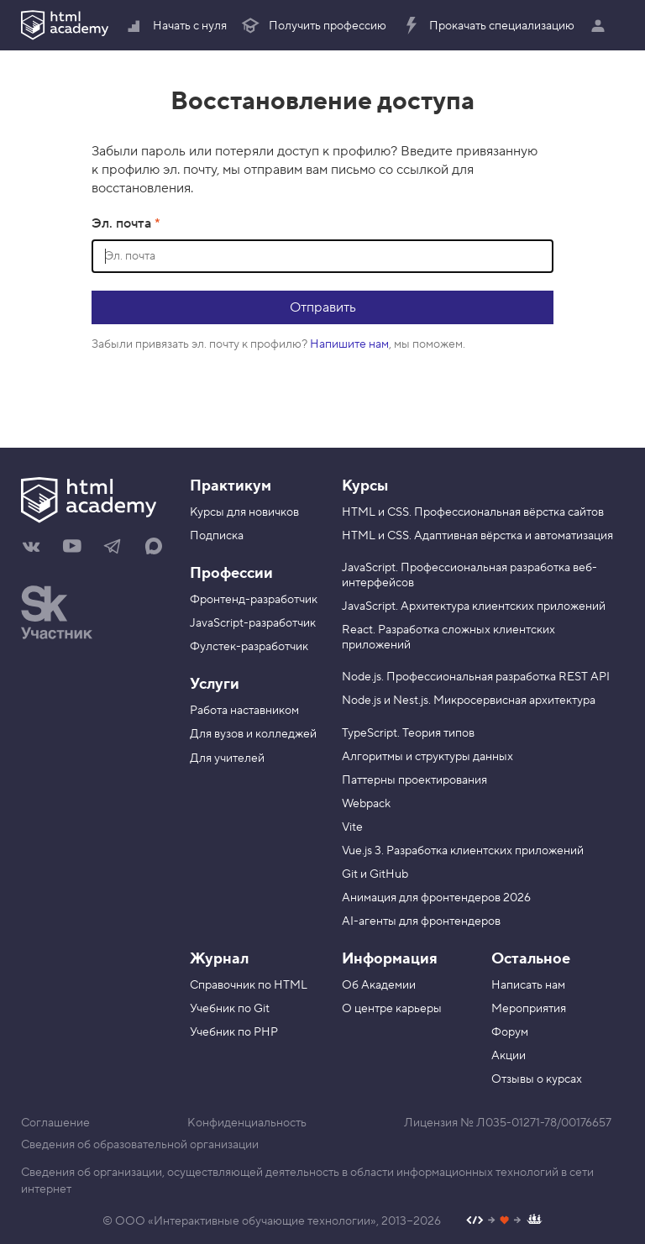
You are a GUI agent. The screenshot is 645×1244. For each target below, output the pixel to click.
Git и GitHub (375, 874)
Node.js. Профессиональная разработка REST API (476, 677)
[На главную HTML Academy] (93, 502)
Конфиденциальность (247, 1123)
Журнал (219, 959)
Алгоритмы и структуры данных (427, 756)
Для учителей (227, 758)
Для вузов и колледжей (253, 734)
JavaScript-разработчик (253, 623)
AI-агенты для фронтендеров (421, 921)
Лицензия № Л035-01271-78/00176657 (507, 1123)
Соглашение (55, 1123)
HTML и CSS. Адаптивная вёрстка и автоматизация (477, 535)
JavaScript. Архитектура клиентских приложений (474, 606)
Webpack (366, 803)
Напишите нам (349, 344)
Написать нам (528, 985)
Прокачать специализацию (487, 26)
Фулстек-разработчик (249, 646)
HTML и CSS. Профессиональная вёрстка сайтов (473, 512)
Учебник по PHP (234, 1032)
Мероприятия (528, 1008)
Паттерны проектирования (414, 780)
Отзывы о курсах (536, 1079)
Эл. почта (123, 223)
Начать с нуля (175, 26)
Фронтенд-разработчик (253, 599)
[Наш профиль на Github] (504, 1222)
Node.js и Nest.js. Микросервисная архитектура (468, 700)
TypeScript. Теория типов (408, 733)
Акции (508, 1055)
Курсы (365, 486)
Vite (352, 827)
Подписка (217, 535)
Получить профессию (313, 26)
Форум (509, 1032)
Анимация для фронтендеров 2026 (436, 897)
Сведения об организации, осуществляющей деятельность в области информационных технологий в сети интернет (307, 1181)
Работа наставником (244, 710)
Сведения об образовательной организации (140, 1144)
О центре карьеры (392, 1008)
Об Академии (379, 985)
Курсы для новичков (244, 512)
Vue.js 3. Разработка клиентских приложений (463, 850)
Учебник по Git (230, 1008)
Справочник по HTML (248, 985)
